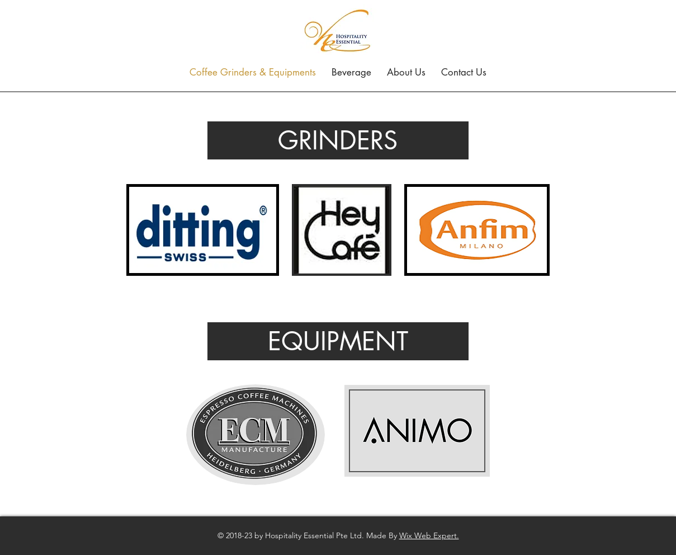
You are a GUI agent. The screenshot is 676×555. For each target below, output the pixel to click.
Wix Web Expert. (429, 535)
